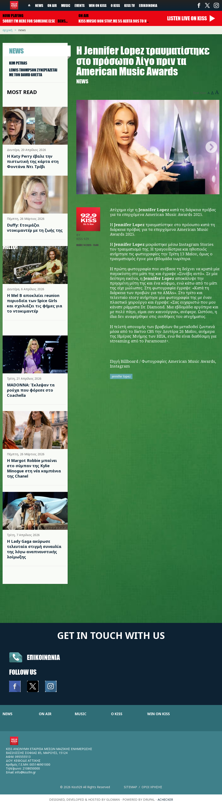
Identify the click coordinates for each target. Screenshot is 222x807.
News (39, 5)
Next (211, 147)
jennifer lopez (121, 376)
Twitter (207, 5)
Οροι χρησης (152, 787)
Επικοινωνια (43, 657)
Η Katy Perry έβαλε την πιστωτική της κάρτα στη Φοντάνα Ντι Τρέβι (33, 161)
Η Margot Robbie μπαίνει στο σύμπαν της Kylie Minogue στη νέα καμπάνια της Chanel (34, 468)
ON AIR (45, 713)
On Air (52, 5)
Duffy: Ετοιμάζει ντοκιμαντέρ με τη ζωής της (35, 227)
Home (29, 5)
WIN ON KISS (158, 713)
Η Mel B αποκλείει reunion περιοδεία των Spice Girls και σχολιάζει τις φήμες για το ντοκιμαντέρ (34, 303)
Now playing (13, 15)
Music (65, 5)
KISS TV (129, 5)
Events (80, 5)
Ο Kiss (115, 5)
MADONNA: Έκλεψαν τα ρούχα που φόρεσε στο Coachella (31, 390)
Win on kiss (97, 5)
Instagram (216, 5)
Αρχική (7, 30)
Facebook (199, 5)
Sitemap (130, 787)
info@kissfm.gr (25, 772)
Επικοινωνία (148, 5)
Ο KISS (116, 713)
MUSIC (80, 713)
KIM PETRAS (18, 63)
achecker (165, 799)
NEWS (7, 713)
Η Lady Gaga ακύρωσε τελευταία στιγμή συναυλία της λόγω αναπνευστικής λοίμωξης (34, 549)
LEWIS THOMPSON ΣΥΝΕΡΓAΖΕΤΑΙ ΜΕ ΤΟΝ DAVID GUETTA (33, 72)
